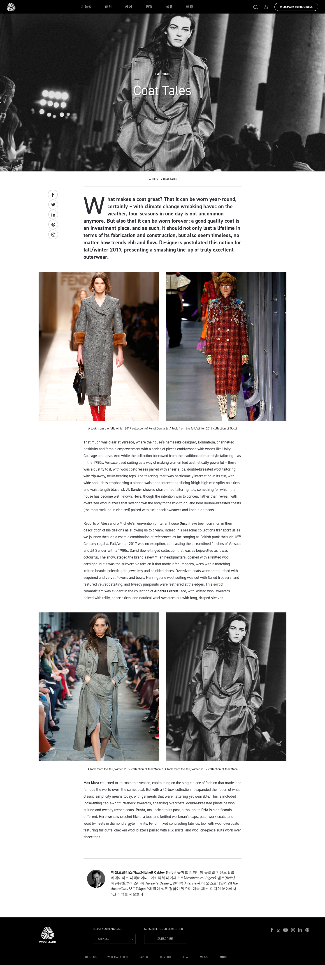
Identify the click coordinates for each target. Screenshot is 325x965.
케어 (128, 7)
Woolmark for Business (296, 7)
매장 (189, 7)
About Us (91, 957)
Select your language (107, 929)
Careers (144, 957)
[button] (255, 7)
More (223, 957)
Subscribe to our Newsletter (163, 929)
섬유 (169, 7)
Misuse (204, 957)
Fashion (153, 179)
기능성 (86, 7)
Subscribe (165, 939)
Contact (165, 957)
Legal (185, 957)
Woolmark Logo (117, 957)
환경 (149, 7)
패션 (108, 7)
